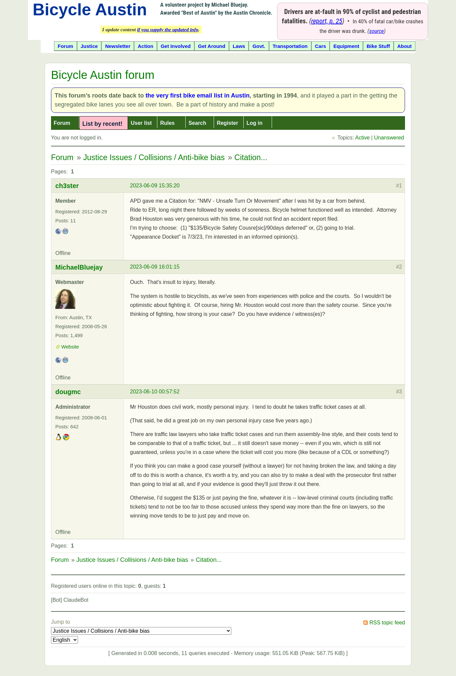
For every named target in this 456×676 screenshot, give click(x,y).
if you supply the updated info (167, 29)
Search (197, 123)
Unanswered (389, 137)
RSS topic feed (387, 622)
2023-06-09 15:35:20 (155, 185)
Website (70, 346)
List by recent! (102, 123)
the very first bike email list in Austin (197, 95)
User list (141, 123)
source (376, 31)
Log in (254, 123)
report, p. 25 (326, 21)
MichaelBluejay (79, 267)
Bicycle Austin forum (102, 75)
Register (227, 123)
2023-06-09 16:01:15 (155, 267)
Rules (167, 123)
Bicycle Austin (90, 9)
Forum (62, 123)
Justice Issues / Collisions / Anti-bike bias (154, 157)
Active (362, 137)
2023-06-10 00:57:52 (155, 391)
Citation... (250, 157)
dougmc (68, 391)
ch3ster (67, 185)
